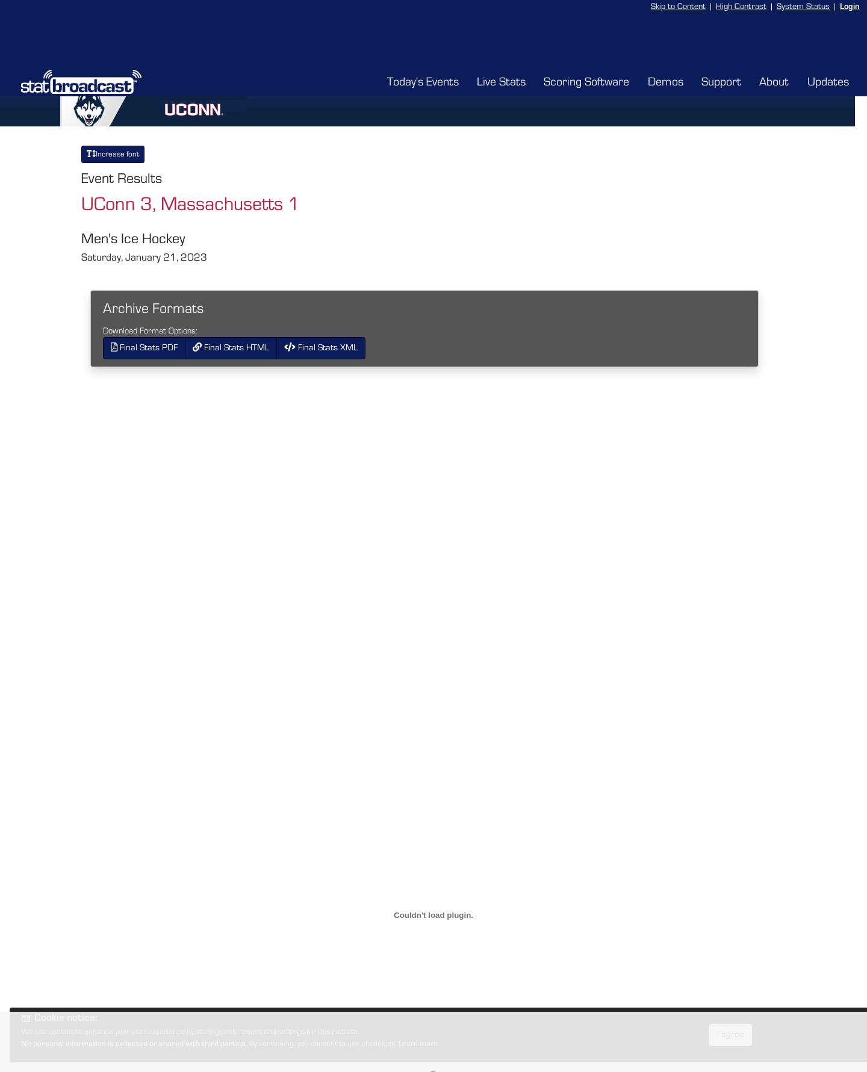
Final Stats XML (321, 347)
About (774, 82)
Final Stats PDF (144, 347)
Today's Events (423, 82)
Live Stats (501, 82)
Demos (665, 82)
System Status (803, 6)
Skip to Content (678, 6)
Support (721, 82)
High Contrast (741, 6)
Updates (828, 82)
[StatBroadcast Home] (115, 82)
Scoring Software (586, 82)
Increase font (113, 154)
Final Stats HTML (231, 347)
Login (850, 6)
